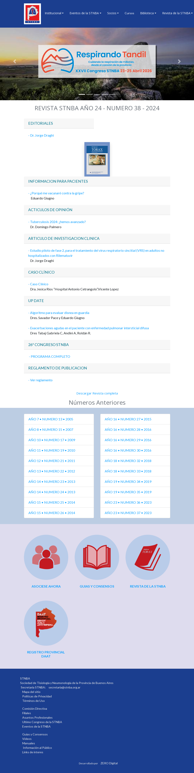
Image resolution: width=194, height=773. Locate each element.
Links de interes (32, 752)
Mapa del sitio (31, 692)
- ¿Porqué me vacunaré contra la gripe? (56, 193)
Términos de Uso (33, 700)
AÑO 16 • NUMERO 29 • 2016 (128, 440)
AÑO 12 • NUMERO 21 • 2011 (51, 461)
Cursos (129, 13)
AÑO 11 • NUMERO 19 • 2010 (51, 450)
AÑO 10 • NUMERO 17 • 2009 (51, 440)
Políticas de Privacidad (37, 696)
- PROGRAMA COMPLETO (49, 356)
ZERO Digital (109, 763)
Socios (111, 13)
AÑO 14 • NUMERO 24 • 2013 (51, 492)
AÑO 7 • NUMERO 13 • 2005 (50, 419)
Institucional (53, 13)
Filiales (26, 713)
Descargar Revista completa (97, 393)
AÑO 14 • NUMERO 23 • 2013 (51, 481)
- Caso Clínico (38, 284)
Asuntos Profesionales (37, 717)
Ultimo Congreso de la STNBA (42, 722)
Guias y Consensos (35, 734)
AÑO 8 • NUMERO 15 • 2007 (50, 429)
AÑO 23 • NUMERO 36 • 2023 (128, 502)
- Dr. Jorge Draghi (41, 135)
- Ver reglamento (40, 380)
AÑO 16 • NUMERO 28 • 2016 (128, 429)
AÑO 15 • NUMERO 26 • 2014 (51, 513)
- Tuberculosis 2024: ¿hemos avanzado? (57, 222)
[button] (14, 61)
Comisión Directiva (34, 708)
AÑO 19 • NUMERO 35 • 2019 (128, 492)
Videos (27, 738)
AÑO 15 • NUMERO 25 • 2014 (51, 502)
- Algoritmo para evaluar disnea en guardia (58, 313)
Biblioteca (147, 13)
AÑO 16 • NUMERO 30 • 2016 (128, 450)
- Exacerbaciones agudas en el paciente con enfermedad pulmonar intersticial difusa (88, 328)
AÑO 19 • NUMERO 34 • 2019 (128, 481)
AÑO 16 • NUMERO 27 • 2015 (128, 419)
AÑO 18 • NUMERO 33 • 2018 (128, 471)
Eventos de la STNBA (84, 13)
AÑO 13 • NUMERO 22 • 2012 (51, 471)
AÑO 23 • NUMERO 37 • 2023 (128, 513)
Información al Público (37, 747)
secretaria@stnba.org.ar (64, 687)
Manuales (28, 743)
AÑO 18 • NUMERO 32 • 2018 (128, 461)
